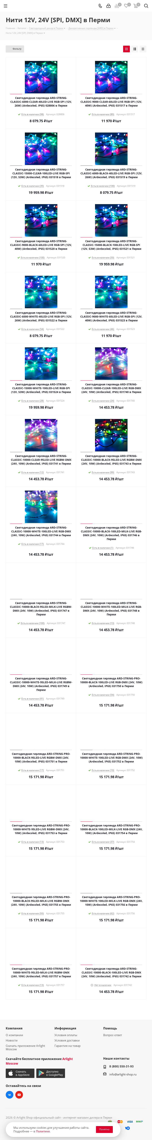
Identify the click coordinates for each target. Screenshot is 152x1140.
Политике (43, 1131)
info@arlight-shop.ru (123, 1074)
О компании (14, 1035)
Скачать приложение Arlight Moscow (25, 1047)
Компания (14, 1028)
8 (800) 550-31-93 (121, 1066)
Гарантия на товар (67, 1046)
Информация (65, 1028)
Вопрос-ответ (112, 1035)
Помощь (110, 1028)
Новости (12, 1040)
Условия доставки (67, 1040)
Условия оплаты (65, 1035)
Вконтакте (9, 1095)
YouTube (19, 1095)
